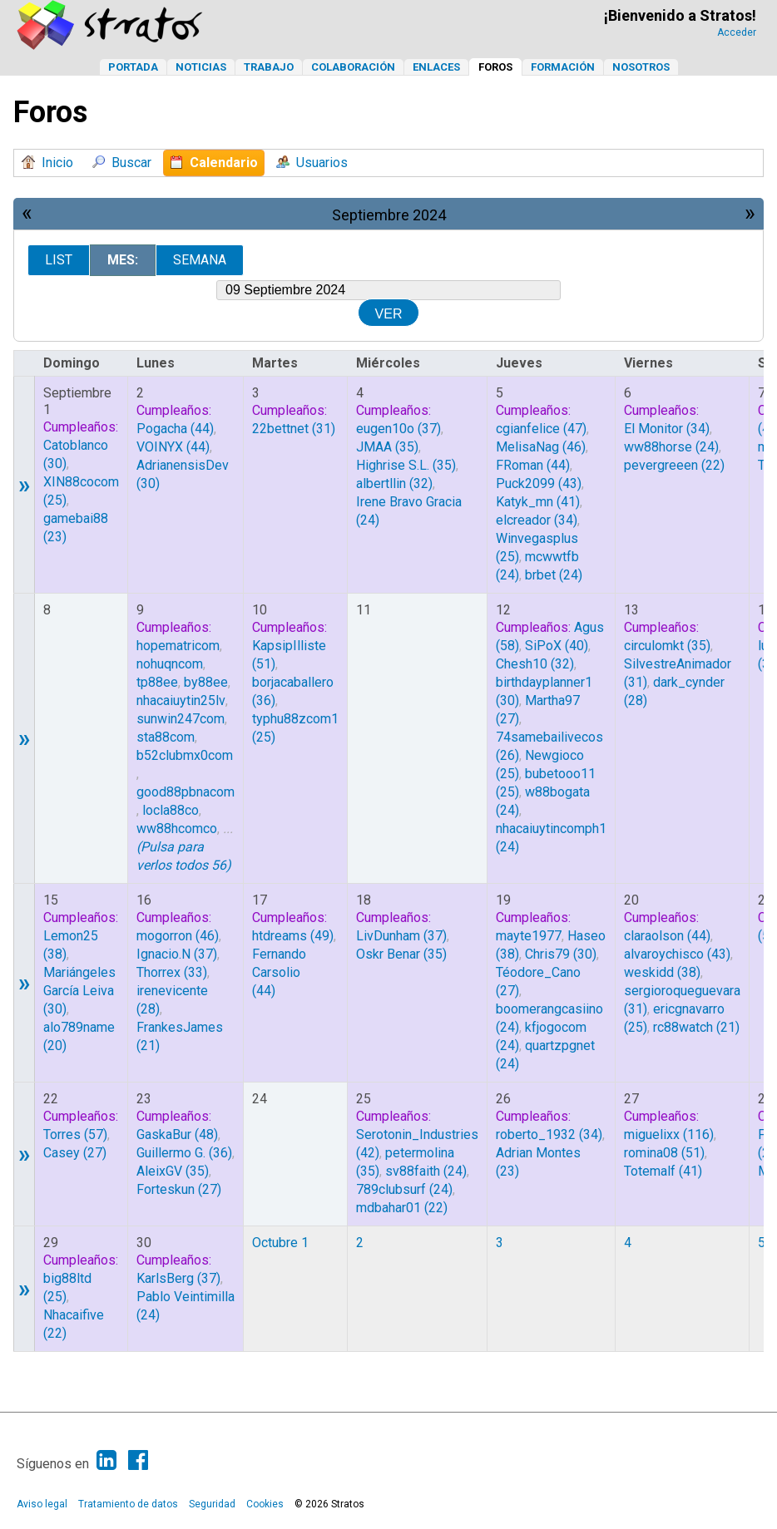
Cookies (265, 1504)
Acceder (736, 32)
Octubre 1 (280, 1242)
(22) (674, 465)
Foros (495, 67)
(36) (184, 1153)
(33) (171, 972)
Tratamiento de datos (128, 1504)
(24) (553, 575)
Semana (199, 260)
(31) (293, 429)
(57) (75, 1134)
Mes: (122, 260)
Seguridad (212, 1504)
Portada (133, 67)
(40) (556, 646)
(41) (538, 502)
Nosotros (641, 67)
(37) (398, 429)
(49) (293, 936)
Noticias (201, 67)
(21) (696, 1027)
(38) (662, 972)
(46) (541, 447)
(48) (177, 1134)
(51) (664, 1153)
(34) (536, 520)
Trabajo (269, 67)
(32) (394, 483)
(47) (541, 429)
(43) (539, 483)
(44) (175, 429)
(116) (669, 1134)
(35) (387, 447)
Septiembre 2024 (389, 215)
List (58, 260)
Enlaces (436, 67)
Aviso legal (42, 1504)
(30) (560, 954)
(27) (74, 1153)
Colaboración (353, 67)
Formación (563, 67)
